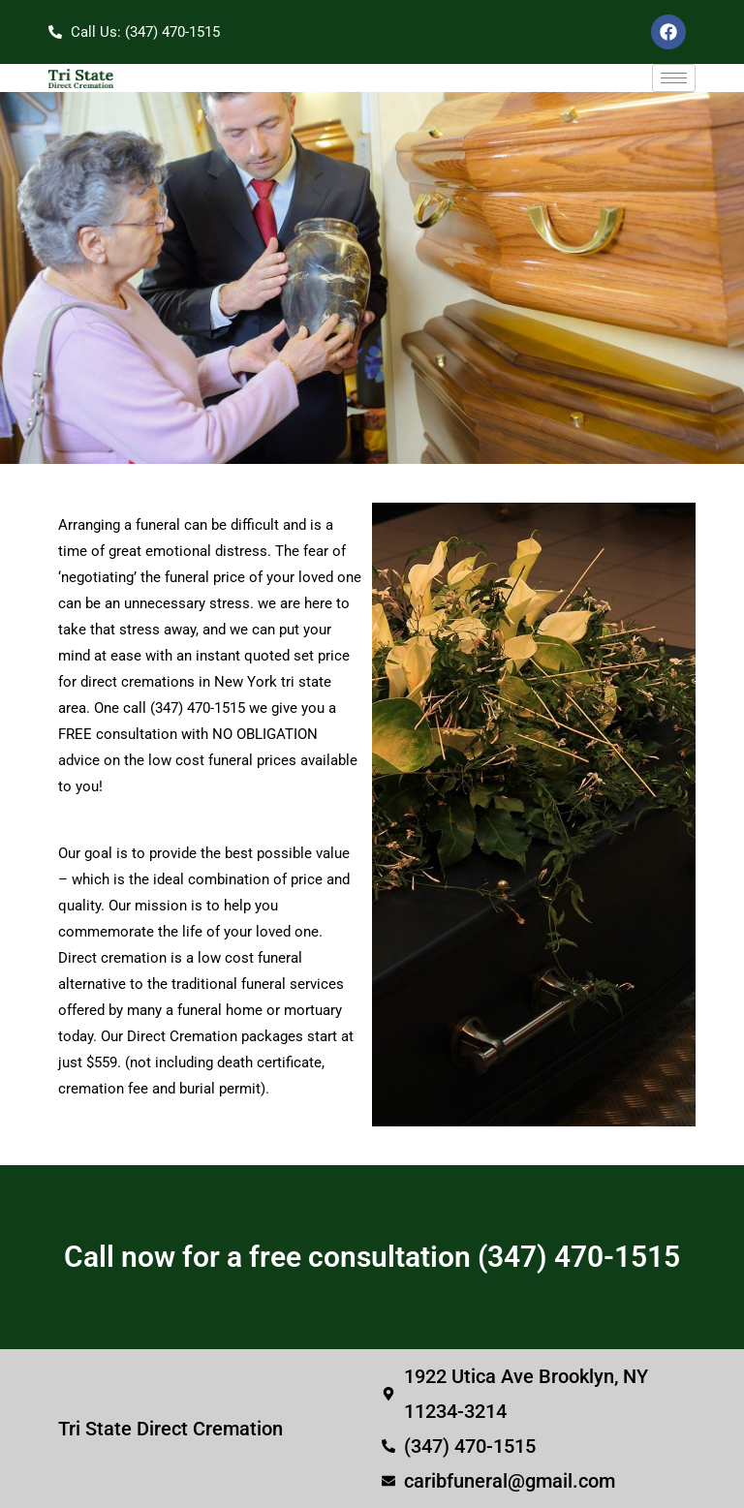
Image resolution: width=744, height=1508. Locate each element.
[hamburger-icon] (674, 78)
